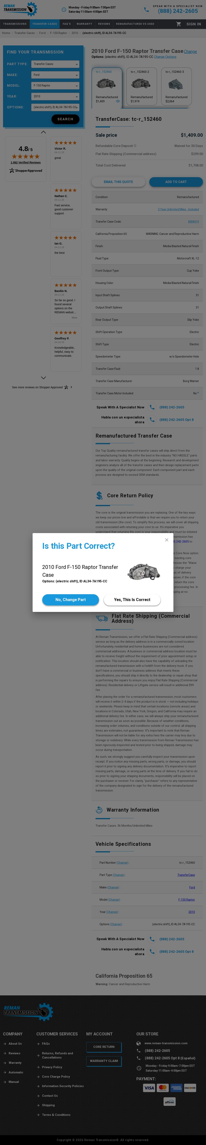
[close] (167, 540)
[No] (70, 599)
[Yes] (132, 599)
